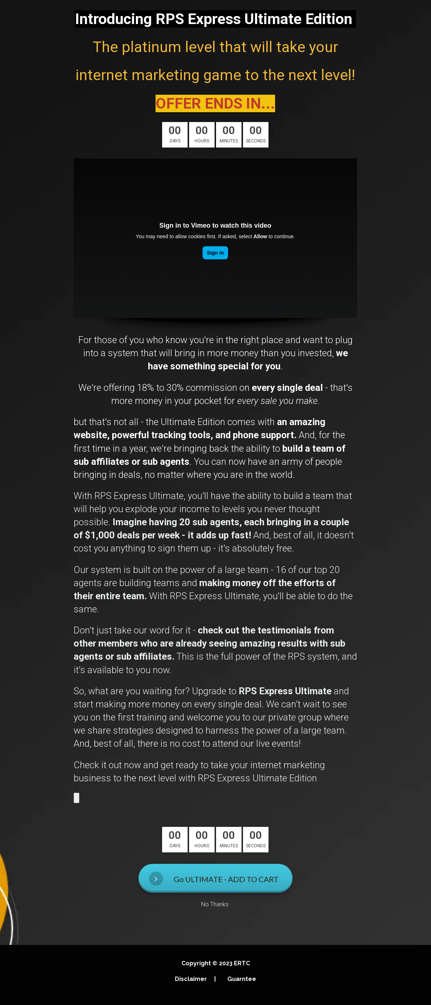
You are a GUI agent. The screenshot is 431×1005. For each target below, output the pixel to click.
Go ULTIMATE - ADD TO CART (215, 878)
